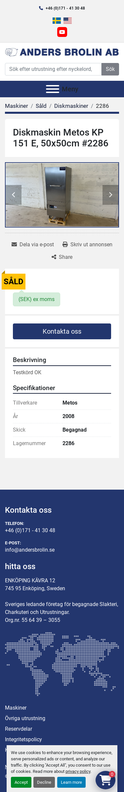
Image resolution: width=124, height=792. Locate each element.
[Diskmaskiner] (71, 106)
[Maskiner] (16, 106)
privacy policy (77, 771)
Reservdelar (18, 729)
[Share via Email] (32, 244)
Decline (44, 782)
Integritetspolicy (23, 739)
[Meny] (52, 89)
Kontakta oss (62, 331)
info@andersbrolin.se (30, 550)
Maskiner (15, 708)
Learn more (71, 782)
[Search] (53, 69)
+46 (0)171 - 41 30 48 (65, 8)
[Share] (62, 257)
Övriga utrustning (25, 718)
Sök (110, 69)
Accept (21, 782)
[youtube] (62, 32)
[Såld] (41, 106)
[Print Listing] (87, 244)
